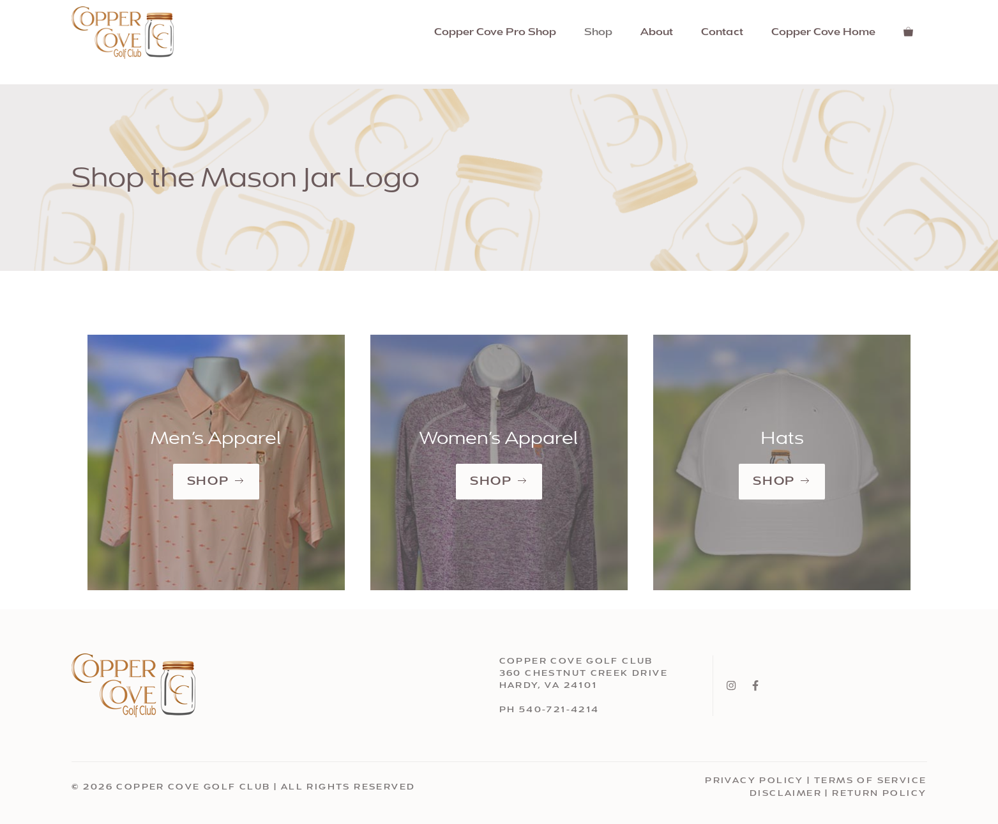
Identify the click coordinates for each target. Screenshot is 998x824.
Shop (598, 32)
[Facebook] (755, 685)
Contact (722, 32)
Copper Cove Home (823, 32)
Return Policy (879, 793)
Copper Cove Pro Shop (495, 32)
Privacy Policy (754, 780)
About (656, 32)
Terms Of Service (870, 780)
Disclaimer (786, 793)
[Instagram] (731, 685)
